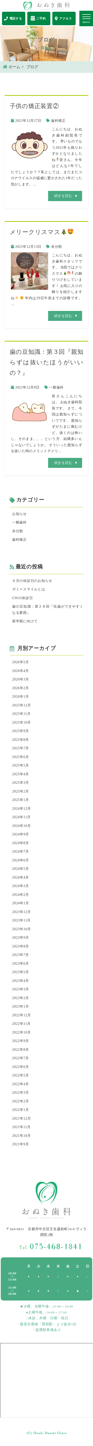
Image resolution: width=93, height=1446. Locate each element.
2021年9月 (20, 1144)
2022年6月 (20, 1067)
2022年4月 (20, 1084)
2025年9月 (20, 731)
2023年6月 (20, 963)
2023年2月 (20, 998)
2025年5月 (20, 765)
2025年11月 (21, 714)
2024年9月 (20, 834)
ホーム (11, 67)
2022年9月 (20, 1041)
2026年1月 (20, 696)
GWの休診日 (22, 598)
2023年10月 (21, 929)
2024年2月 (20, 895)
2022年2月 (20, 1101)
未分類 (56, 247)
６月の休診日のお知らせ (32, 581)
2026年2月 (20, 688)
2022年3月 (20, 1092)
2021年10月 (21, 1136)
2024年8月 (20, 843)
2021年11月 (21, 1127)
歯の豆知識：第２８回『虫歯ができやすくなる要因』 (47, 610)
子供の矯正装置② (34, 106)
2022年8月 (20, 1050)
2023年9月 (20, 937)
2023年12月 (21, 912)
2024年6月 (20, 860)
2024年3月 (20, 886)
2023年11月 (21, 920)
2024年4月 (20, 877)
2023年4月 (20, 981)
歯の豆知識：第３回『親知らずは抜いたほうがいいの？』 (47, 362)
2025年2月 (20, 791)
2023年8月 (20, 946)
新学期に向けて (25, 621)
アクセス (63, 19)
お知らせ (19, 514)
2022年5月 (20, 1075)
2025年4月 (20, 774)
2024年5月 (20, 869)
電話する (13, 19)
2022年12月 (21, 1015)
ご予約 (38, 18)
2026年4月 (20, 671)
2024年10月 (21, 826)
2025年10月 (21, 722)
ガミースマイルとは (28, 589)
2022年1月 (20, 1110)
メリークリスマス (42, 232)
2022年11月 (21, 1024)
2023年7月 (20, 955)
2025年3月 (20, 783)
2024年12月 (21, 808)
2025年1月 (20, 800)
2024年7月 (20, 851)
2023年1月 (20, 1006)
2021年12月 (21, 1118)
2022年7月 (20, 1058)
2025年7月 (20, 748)
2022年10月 (21, 1032)
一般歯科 (56, 387)
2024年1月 (20, 903)
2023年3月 (20, 989)
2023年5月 (20, 972)
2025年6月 (20, 757)
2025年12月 (21, 705)
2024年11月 (21, 817)
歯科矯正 (58, 121)
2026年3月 (20, 679)
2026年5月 (20, 662)
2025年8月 (20, 740)
